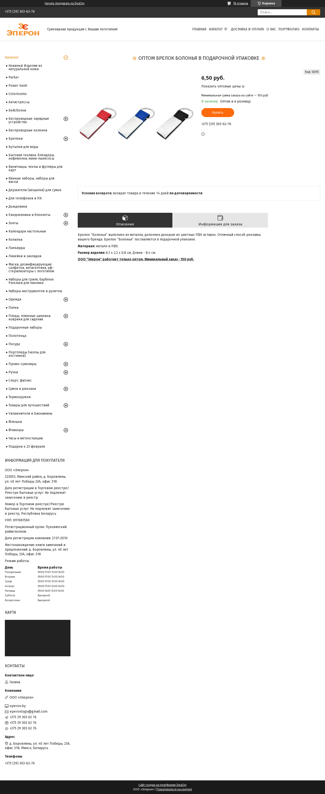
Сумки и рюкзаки (22, 389)
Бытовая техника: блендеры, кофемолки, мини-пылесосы (32, 157)
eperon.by (18, 706)
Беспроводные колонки (28, 130)
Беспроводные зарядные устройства (29, 120)
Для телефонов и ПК (25, 198)
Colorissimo (18, 94)
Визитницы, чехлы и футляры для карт (35, 168)
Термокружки (20, 397)
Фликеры (16, 430)
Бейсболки (17, 110)
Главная (199, 29)
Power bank (18, 86)
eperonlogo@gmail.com (28, 711)
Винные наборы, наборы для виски (31, 180)
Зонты (13, 223)
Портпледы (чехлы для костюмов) (27, 354)
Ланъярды (17, 248)
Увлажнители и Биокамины (30, 413)
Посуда (14, 344)
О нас (271, 29)
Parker (14, 77)
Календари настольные (27, 231)
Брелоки (16, 139)
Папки (13, 308)
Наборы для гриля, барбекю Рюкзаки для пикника (31, 281)
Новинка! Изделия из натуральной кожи (25, 67)
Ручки (13, 372)
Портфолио (288, 29)
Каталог (216, 29)
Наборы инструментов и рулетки (35, 291)
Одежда (15, 299)
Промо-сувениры (22, 364)
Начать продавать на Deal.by (65, 3)
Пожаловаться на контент (174, 789)
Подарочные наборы (25, 327)
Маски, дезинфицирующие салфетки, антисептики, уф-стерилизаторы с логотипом (31, 267)
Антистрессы (19, 102)
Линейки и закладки (25, 256)
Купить (217, 113)
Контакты (310, 29)
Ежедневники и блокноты (29, 215)
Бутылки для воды (23, 147)
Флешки (15, 422)
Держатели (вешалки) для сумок (35, 190)
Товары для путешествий (29, 405)
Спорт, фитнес (20, 380)
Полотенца (17, 336)
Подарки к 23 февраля (27, 446)
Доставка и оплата (247, 29)
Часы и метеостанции (26, 438)
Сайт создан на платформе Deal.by (162, 785)
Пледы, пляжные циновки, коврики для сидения (30, 317)
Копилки (15, 240)
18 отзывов (240, 3)
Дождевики (18, 207)
